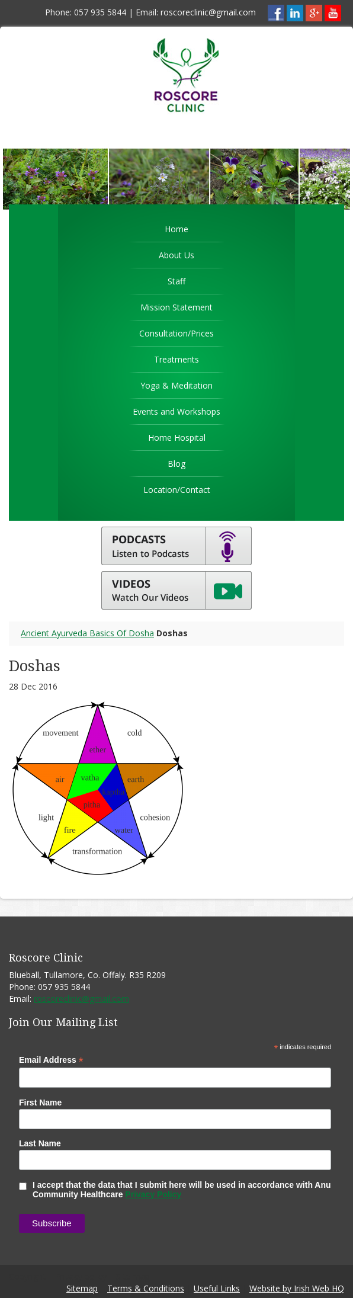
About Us (176, 255)
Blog (176, 463)
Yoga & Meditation (176, 385)
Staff (176, 281)
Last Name (40, 1143)
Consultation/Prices (176, 333)
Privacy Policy (153, 1194)
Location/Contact (176, 489)
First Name (40, 1102)
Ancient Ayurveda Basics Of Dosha (87, 633)
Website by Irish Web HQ (296, 1288)
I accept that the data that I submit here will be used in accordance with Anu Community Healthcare (175, 1189)
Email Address (51, 1060)
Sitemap (82, 1288)
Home (176, 229)
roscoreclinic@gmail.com (208, 12)
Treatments (176, 359)
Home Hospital (177, 437)
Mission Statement (176, 307)
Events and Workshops (176, 411)
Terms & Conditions (145, 1288)
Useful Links (217, 1288)
